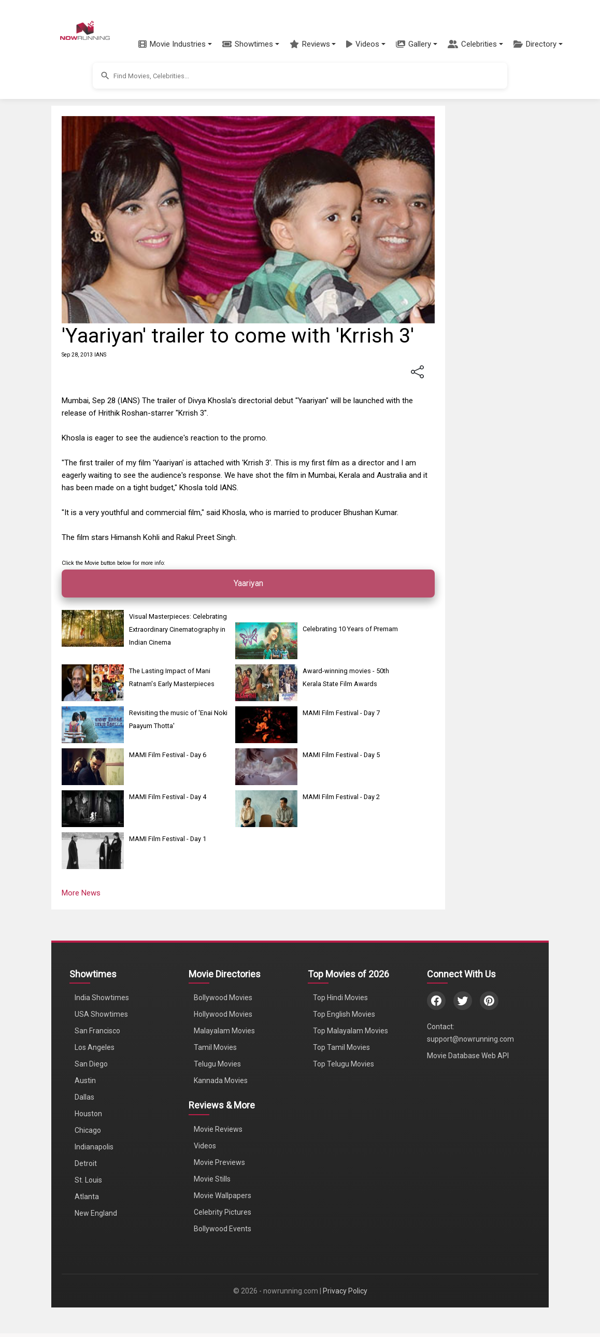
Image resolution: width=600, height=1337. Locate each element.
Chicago (88, 1130)
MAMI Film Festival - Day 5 (341, 755)
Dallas (84, 1097)
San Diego (91, 1064)
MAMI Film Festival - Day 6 (167, 755)
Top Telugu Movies (343, 1064)
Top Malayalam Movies (350, 1031)
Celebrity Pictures (222, 1212)
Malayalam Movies (224, 1031)
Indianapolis (94, 1147)
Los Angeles (95, 1047)
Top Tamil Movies (341, 1047)
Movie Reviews (218, 1129)
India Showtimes (102, 997)
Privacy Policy (345, 1291)
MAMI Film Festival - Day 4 (167, 797)
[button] (175, 44)
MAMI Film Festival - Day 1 (167, 839)
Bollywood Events (222, 1229)
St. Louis (88, 1180)
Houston (88, 1114)
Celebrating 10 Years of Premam (350, 629)
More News (81, 893)
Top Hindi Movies (340, 997)
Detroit (86, 1163)
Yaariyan (248, 583)
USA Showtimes (101, 1014)
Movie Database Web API (468, 1055)
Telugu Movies (217, 1064)
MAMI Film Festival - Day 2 (341, 797)
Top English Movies (344, 1014)
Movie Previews (219, 1162)
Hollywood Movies (223, 1014)
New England (96, 1213)
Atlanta (87, 1196)
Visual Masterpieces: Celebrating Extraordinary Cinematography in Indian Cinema (178, 629)
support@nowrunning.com (470, 1039)
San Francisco (97, 1031)
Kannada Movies (221, 1080)
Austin (85, 1080)
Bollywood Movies (223, 997)
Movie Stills (212, 1179)
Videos (205, 1146)
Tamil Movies (215, 1047)
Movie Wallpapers (222, 1195)
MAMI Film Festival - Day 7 (341, 713)
